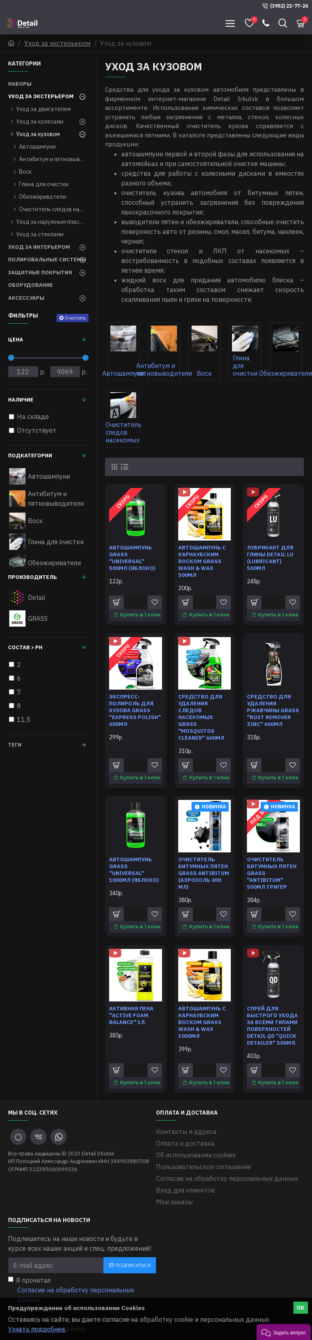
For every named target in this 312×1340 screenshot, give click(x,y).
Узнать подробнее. (37, 1329)
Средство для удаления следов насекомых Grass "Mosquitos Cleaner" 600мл (201, 716)
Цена (15, 339)
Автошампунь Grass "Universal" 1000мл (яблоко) (134, 869)
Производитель (32, 577)
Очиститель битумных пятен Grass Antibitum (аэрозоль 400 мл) (203, 873)
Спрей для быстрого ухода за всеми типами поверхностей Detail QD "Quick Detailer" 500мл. (272, 1024)
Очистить (75, 318)
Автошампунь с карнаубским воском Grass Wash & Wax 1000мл (202, 1021)
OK (301, 1307)
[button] (284, 1332)
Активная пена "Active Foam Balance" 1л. (131, 1014)
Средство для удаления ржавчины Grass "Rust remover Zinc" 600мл (273, 710)
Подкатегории (30, 455)
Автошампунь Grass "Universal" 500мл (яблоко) (132, 558)
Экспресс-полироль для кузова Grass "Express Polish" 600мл (135, 710)
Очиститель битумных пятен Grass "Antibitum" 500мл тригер (272, 873)
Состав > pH (25, 647)
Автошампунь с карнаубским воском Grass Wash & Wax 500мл (202, 561)
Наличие (21, 399)
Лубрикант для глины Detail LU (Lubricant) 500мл (270, 558)
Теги (14, 744)
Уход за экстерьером (57, 43)
